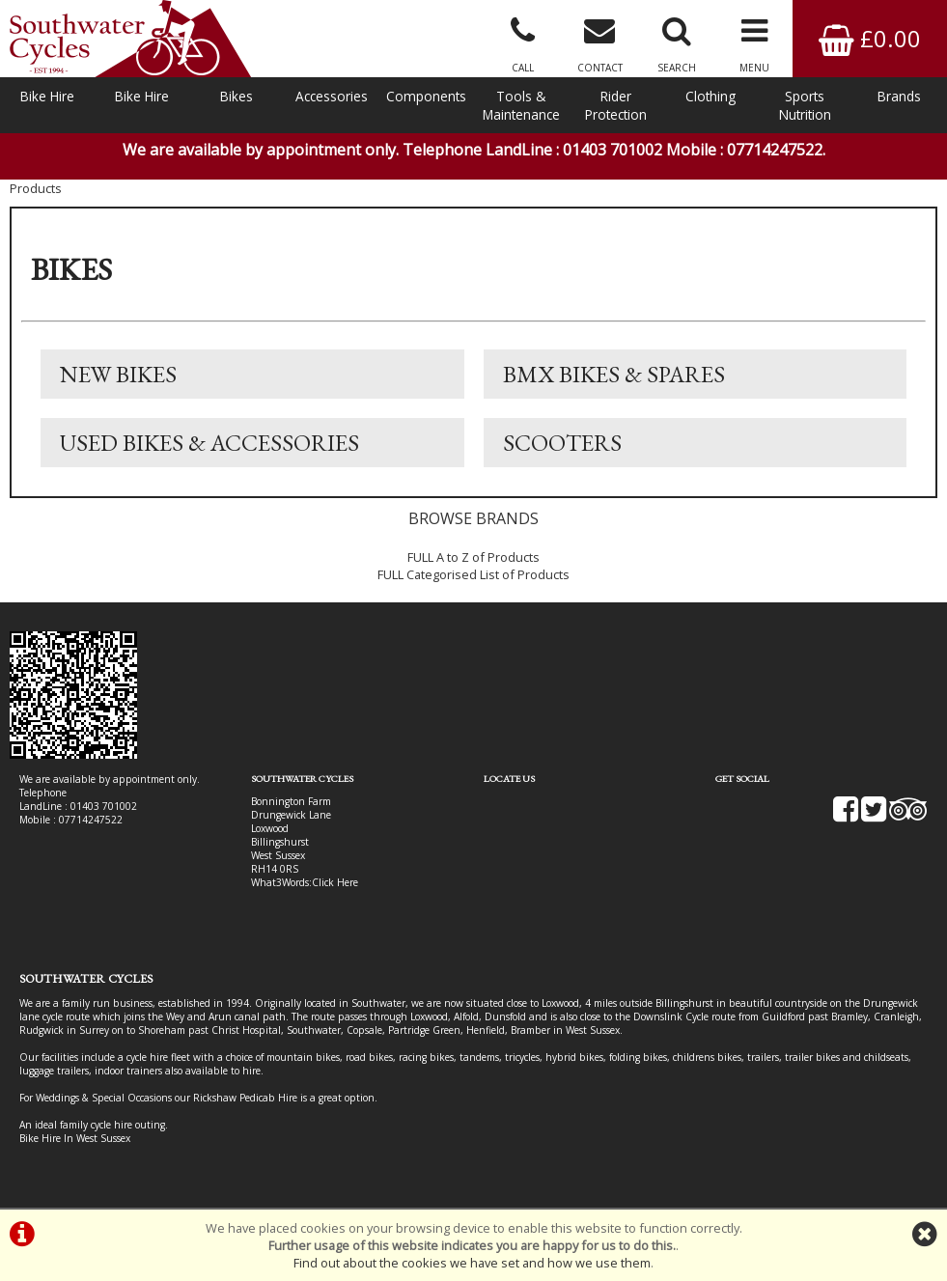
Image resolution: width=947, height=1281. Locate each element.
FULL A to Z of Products (473, 557)
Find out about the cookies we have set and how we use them (472, 1262)
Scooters (562, 443)
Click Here (335, 882)
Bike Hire (47, 96)
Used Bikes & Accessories (209, 443)
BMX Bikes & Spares (614, 374)
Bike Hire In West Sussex (74, 1138)
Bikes (236, 96)
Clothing (710, 96)
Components (426, 96)
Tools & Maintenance (521, 105)
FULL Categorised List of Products (473, 574)
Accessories (331, 96)
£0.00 (870, 38)
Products (36, 188)
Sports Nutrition (805, 105)
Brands (899, 96)
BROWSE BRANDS (473, 518)
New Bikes (118, 374)
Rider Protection (616, 105)
